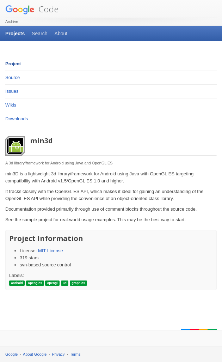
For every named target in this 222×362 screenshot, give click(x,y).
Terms (75, 354)
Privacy (58, 354)
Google (11, 354)
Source (12, 77)
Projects (15, 33)
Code (31, 9)
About (61, 33)
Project (13, 63)
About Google (35, 354)
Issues (12, 91)
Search (39, 33)
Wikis (10, 105)
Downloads (16, 118)
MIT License (50, 250)
